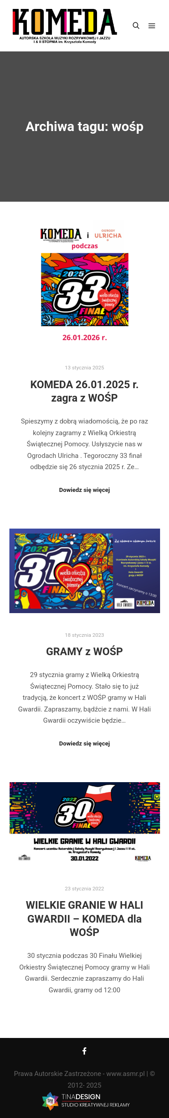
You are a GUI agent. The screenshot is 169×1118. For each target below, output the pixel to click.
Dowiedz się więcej (84, 490)
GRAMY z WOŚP (84, 651)
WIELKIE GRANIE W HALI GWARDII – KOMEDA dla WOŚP (85, 919)
